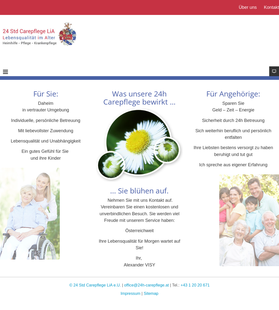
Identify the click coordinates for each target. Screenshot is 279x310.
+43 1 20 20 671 (195, 285)
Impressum (130, 293)
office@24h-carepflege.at (146, 285)
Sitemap (151, 293)
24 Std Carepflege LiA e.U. (97, 285)
